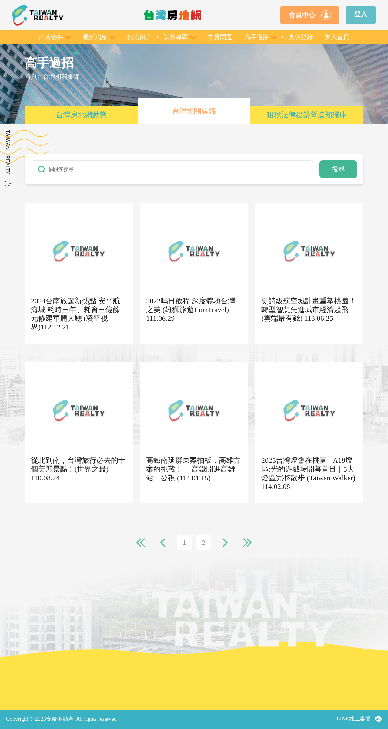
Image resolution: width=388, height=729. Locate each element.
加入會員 (337, 37)
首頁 (31, 76)
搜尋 (338, 169)
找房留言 (139, 37)
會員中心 (310, 15)
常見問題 (220, 37)
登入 (360, 14)
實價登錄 (301, 37)
